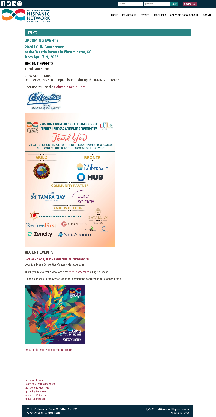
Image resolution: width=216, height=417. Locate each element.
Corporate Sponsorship (184, 15)
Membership (129, 15)
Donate (207, 15)
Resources (160, 15)
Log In (174, 4)
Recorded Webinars (35, 395)
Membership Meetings (37, 387)
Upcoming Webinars (35, 391)
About (114, 15)
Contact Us (189, 4)
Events (145, 15)
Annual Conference (35, 398)
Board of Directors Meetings (40, 383)
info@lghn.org (54, 412)
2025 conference (79, 272)
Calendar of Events (35, 380)
